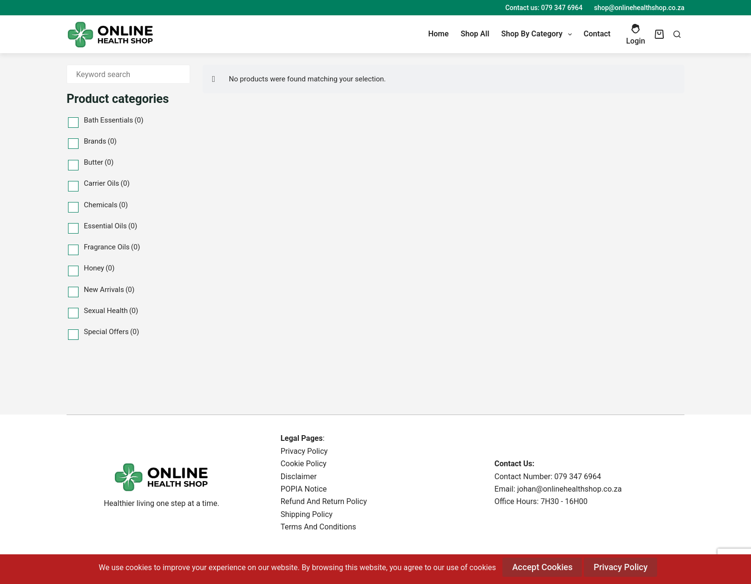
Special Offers (111, 331)
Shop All (475, 33)
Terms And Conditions (318, 526)
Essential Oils (110, 226)
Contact (597, 33)
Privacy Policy (304, 451)
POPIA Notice (304, 489)
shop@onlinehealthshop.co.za (639, 7)
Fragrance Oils (112, 247)
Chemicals (106, 205)
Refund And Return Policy (324, 501)
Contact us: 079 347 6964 (543, 7)
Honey (99, 268)
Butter (99, 162)
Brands (100, 141)
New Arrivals (109, 289)
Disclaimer (299, 476)
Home (438, 33)
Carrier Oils (107, 183)
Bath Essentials (114, 120)
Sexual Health (111, 310)
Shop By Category (538, 34)
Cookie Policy (304, 463)
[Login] (635, 34)
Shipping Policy (307, 514)
